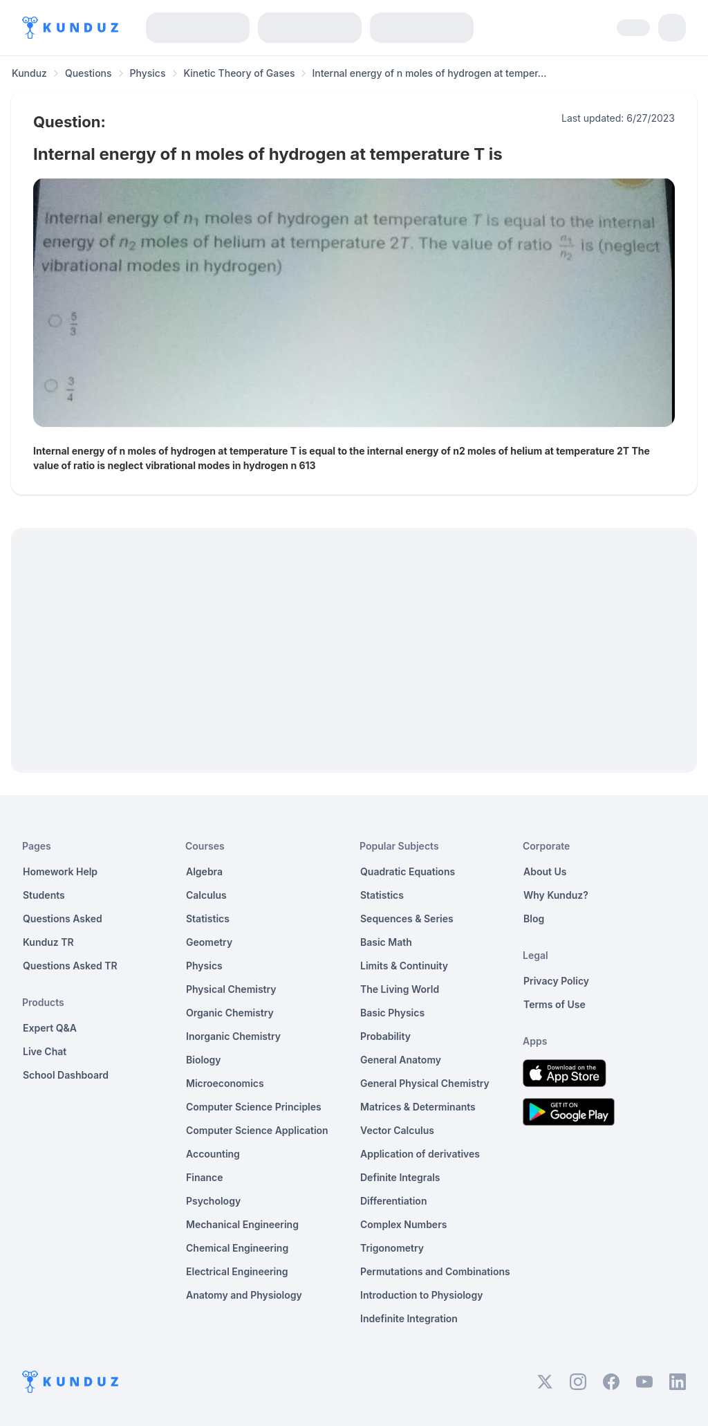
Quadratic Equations (407, 871)
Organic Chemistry (230, 1012)
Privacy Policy (556, 981)
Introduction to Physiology (421, 1295)
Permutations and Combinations (435, 1271)
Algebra (204, 871)
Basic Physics (392, 1012)
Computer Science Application (257, 1130)
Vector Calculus (397, 1130)
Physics (148, 73)
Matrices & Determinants (418, 1107)
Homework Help (60, 871)
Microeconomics (225, 1083)
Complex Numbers (403, 1224)
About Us (544, 871)
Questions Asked (62, 918)
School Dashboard (66, 1075)
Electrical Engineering (237, 1271)
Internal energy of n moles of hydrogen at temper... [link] (429, 73)
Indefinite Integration (409, 1318)
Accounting (213, 1154)
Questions (88, 73)
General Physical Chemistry (425, 1083)
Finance (204, 1177)
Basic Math (386, 942)
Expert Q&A (50, 1028)
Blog (533, 918)
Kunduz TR (48, 942)
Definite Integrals (400, 1177)
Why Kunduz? (555, 895)
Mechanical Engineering (242, 1224)
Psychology (213, 1201)
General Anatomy (400, 1060)
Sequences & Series (407, 918)
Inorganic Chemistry (233, 1036)
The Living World (399, 989)
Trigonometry (392, 1248)
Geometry (209, 942)
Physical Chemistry (231, 989)
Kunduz (29, 73)
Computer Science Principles (254, 1107)
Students (44, 895)
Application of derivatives (420, 1154)
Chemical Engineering (237, 1248)
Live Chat (44, 1051)
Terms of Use (554, 1004)
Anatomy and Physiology (244, 1295)
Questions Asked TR (70, 965)
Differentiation (393, 1201)
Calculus (206, 895)
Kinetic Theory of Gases (239, 73)
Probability (385, 1036)
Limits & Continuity (404, 965)
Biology (203, 1060)
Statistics (208, 918)
